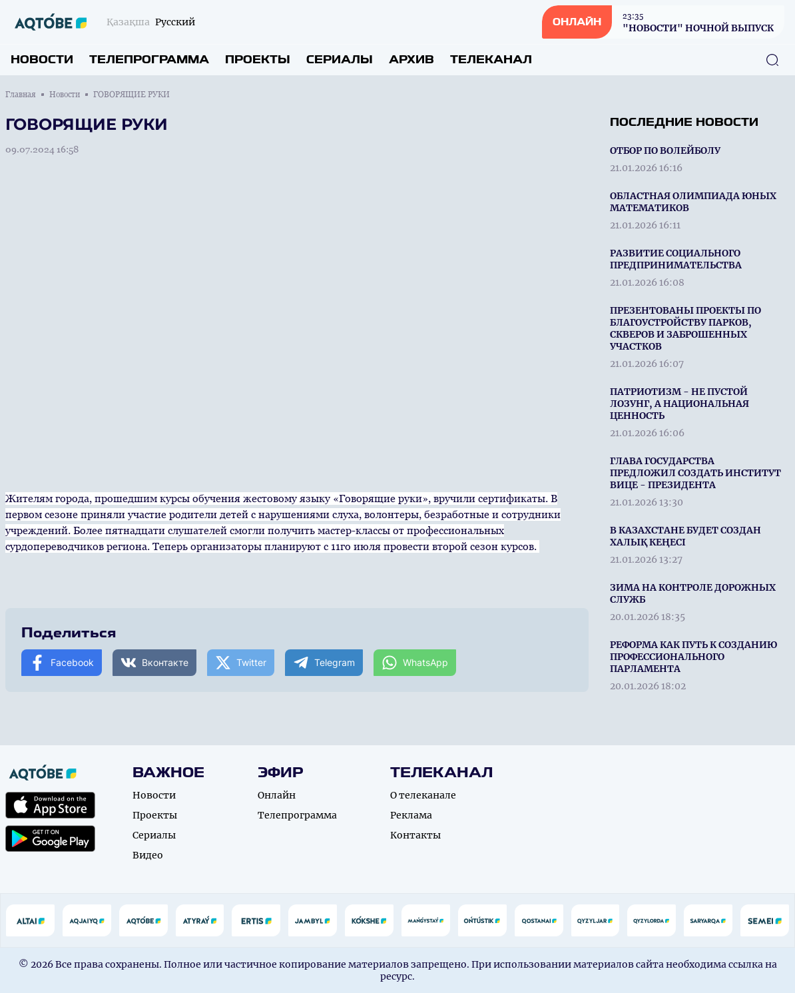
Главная (20, 94)
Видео (147, 855)
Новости (42, 59)
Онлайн (277, 795)
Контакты (415, 835)
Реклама (411, 815)
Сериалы (339, 59)
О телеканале (423, 795)
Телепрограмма (149, 59)
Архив (411, 59)
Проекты (257, 59)
